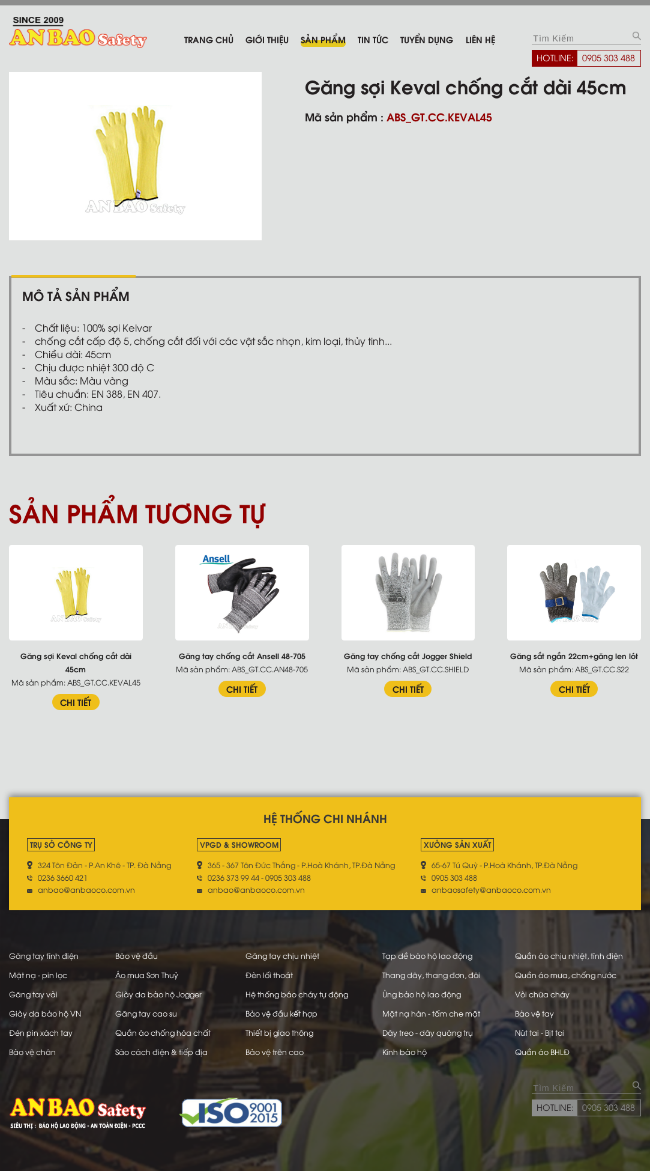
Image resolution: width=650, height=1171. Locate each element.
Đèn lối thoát (269, 974)
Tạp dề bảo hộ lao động (427, 955)
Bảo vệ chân (32, 1051)
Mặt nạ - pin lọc (38, 974)
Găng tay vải (33, 993)
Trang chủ (208, 39)
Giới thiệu (267, 39)
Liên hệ (480, 39)
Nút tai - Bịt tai (540, 1032)
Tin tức (373, 39)
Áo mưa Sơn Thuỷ (146, 974)
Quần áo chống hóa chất (163, 1032)
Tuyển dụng (426, 39)
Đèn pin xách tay (41, 1032)
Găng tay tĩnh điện (44, 955)
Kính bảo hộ (404, 1051)
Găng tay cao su (146, 1013)
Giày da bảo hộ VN (45, 1013)
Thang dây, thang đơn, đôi (431, 974)
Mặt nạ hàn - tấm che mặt (431, 1013)
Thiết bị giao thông (279, 1032)
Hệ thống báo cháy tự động (296, 993)
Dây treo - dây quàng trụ (427, 1032)
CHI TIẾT (75, 702)
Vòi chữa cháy (542, 993)
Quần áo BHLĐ (542, 1051)
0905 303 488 (608, 57)
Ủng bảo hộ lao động (421, 993)
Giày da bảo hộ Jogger (158, 993)
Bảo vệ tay (534, 1013)
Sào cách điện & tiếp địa (161, 1051)
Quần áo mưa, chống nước (565, 974)
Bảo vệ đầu (136, 955)
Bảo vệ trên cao (274, 1051)
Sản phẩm (323, 39)
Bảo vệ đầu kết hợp (281, 1013)
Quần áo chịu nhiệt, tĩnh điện (569, 955)
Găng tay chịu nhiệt (282, 955)
